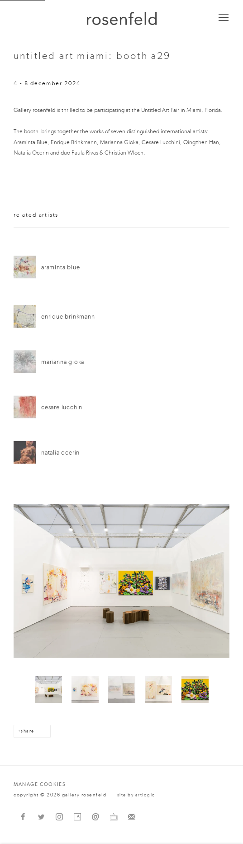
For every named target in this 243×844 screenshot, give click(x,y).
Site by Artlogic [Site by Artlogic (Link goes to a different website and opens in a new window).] (136, 795)
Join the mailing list (131, 817)
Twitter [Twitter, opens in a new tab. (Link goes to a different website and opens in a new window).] (41, 817)
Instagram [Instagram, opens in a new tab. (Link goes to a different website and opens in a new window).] (59, 817)
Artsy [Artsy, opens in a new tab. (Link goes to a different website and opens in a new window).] (77, 817)
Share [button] (27, 731)
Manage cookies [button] (40, 784)
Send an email (95, 817)
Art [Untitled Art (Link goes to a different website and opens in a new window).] (155, 110)
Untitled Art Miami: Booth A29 (92, 56)
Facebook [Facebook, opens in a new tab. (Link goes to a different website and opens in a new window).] (23, 817)
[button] (48, 689)
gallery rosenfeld (122, 18)
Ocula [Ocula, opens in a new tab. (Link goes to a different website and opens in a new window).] (113, 817)
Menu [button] (222, 18)
